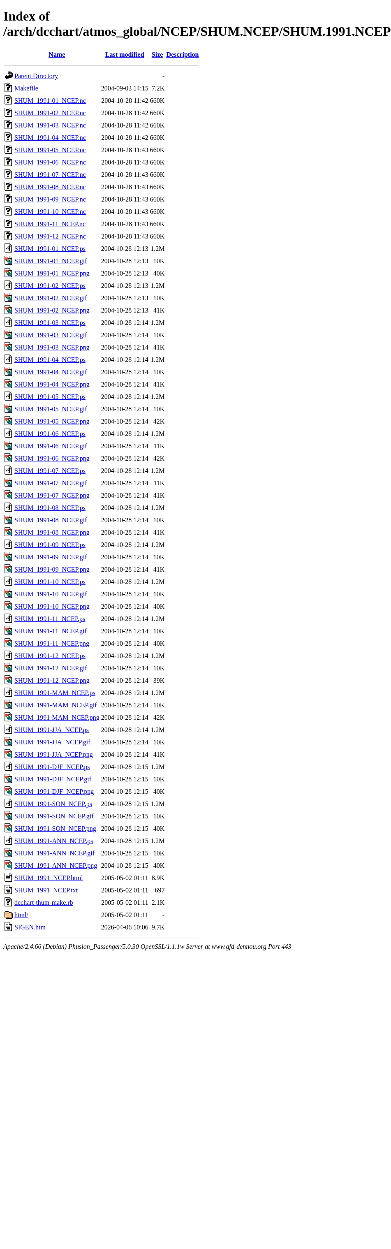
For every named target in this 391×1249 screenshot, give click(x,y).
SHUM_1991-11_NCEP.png (51, 643)
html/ (21, 914)
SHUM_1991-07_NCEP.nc (50, 174)
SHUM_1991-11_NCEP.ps (49, 618)
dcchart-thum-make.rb (43, 902)
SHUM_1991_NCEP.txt (46, 890)
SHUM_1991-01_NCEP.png (52, 273)
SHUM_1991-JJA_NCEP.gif (52, 742)
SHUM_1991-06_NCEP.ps (50, 433)
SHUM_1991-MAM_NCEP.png (56, 717)
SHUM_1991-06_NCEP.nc (50, 162)
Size (157, 54)
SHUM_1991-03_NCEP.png (52, 347)
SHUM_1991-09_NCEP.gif (50, 557)
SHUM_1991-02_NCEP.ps (50, 285)
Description (182, 54)
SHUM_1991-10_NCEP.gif (50, 594)
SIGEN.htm (30, 927)
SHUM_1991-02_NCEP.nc (50, 112)
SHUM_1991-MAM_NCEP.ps (54, 692)
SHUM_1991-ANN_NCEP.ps (53, 840)
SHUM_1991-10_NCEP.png (52, 606)
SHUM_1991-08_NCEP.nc (50, 186)
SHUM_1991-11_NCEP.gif (50, 631)
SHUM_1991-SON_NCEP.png (55, 828)
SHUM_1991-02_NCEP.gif (50, 297)
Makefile (26, 88)
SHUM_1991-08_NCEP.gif (50, 520)
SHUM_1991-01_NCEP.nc (50, 100)
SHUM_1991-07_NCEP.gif (50, 483)
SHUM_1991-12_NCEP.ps (50, 655)
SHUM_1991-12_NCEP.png (52, 680)
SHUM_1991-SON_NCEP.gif (53, 816)
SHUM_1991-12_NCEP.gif (50, 668)
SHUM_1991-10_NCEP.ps (50, 581)
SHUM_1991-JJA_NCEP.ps (51, 729)
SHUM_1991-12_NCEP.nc (50, 236)
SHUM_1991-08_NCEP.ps (50, 507)
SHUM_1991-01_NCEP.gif (50, 260)
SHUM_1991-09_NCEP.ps (50, 544)
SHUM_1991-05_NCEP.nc (50, 149)
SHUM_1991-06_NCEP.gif (50, 446)
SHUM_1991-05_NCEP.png (52, 421)
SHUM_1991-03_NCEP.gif (50, 334)
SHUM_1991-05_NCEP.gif (50, 409)
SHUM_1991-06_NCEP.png (52, 458)
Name (57, 54)
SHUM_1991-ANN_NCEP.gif (54, 853)
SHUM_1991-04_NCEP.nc (50, 137)
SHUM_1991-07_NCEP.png (52, 495)
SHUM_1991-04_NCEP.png (52, 384)
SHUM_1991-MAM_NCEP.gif (55, 705)
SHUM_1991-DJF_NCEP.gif (52, 779)
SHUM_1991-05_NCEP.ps (50, 396)
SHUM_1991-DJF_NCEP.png (54, 791)
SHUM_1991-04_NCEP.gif (50, 371)
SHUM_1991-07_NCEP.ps (50, 470)
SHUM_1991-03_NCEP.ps (50, 322)
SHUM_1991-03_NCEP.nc (50, 125)
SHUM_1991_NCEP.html (48, 877)
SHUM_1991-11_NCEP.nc (50, 223)
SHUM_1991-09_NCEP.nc (50, 199)
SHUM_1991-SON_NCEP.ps (53, 803)
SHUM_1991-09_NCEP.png (52, 569)
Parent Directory (36, 75)
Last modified (124, 54)
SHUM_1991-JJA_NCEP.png (53, 754)
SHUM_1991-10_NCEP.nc (50, 211)
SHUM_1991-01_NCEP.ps (50, 248)
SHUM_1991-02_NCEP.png (52, 310)
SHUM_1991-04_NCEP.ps (50, 359)
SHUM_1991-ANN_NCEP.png (55, 865)
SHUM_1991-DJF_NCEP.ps (52, 766)
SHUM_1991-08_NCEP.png (52, 532)
